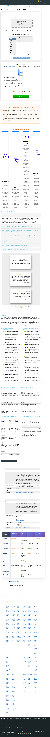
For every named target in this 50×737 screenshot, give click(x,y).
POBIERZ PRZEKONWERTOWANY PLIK (22, 57)
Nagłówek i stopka (21, 40)
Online (25, 6)
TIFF (11, 52)
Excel (11, 40)
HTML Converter (34, 718)
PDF (11, 38)
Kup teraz (20, 96)
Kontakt (43, 6)
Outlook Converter (16, 718)
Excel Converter (41, 718)
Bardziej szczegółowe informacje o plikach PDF (24, 527)
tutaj (36, 207)
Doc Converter (28, 718)
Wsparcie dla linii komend (14, 581)
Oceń (21, 307)
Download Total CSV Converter (9, 461)
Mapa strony (4, 732)
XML (11, 42)
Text (11, 50)
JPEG (11, 48)
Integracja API (12, 582)
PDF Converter (9, 718)
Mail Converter (22, 718)
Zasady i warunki (5, 734)
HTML (11, 46)
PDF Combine (13, 720)
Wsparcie (39, 6)
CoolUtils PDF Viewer (20, 520)
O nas (46, 6)
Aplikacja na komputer (30, 6)
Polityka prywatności (10, 732)
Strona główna (21, 6)
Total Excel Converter (10, 66)
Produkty (36, 6)
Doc (11, 44)
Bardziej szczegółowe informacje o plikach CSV (24, 492)
